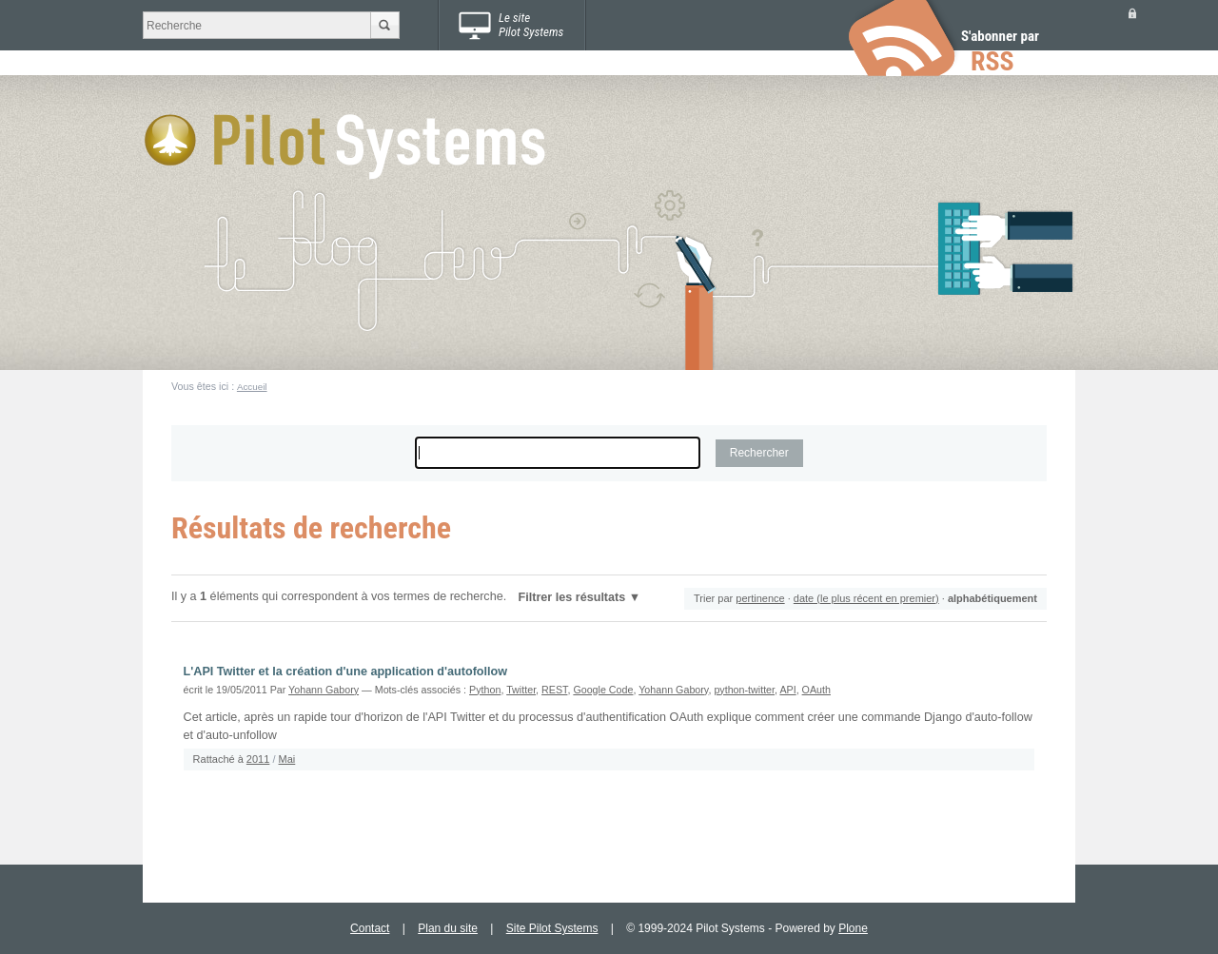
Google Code (603, 689)
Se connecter (1132, 13)
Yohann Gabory (323, 689)
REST (554, 689)
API (787, 689)
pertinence (760, 598)
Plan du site (448, 928)
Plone (853, 928)
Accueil (252, 386)
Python (485, 689)
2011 (257, 759)
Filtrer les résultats (572, 597)
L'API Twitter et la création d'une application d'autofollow (345, 671)
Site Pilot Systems (552, 928)
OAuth (816, 689)
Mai (287, 759)
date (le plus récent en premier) (866, 598)
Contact (369, 928)
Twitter (521, 689)
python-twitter (744, 689)
